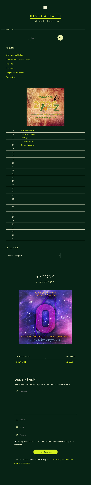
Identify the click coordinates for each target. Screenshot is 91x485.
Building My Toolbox (28, 134)
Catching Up (25, 138)
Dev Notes (10, 77)
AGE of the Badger (27, 131)
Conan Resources (27, 141)
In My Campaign (45, 16)
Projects (9, 64)
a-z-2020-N (21, 362)
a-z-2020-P (70, 362)
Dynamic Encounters (28, 145)
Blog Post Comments (15, 72)
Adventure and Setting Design (18, 59)
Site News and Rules (14, 55)
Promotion (10, 68)
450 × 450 (43, 282)
